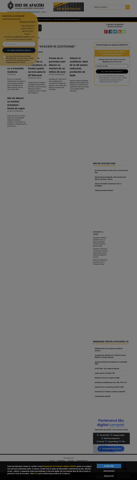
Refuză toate (109, 476)
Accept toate (109, 466)
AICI (35, 474)
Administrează (108, 471)
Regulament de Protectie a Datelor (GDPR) (59, 466)
